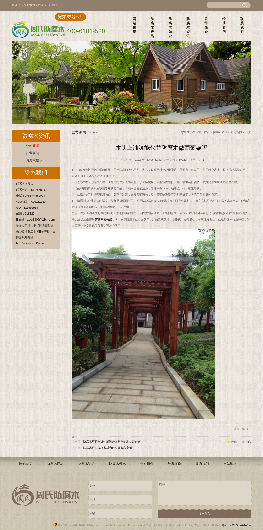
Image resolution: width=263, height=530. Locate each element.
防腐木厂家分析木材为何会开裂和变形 (107, 448)
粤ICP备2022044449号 (236, 525)
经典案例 (224, 25)
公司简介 (206, 25)
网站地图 (230, 464)
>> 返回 (93, 132)
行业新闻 (32, 153)
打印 (248, 442)
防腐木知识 (170, 27)
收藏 (234, 442)
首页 (207, 132)
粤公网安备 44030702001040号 (75, 525)
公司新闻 (32, 146)
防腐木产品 (152, 27)
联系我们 (242, 25)
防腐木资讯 (188, 27)
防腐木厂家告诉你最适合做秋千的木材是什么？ (113, 441)
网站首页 (134, 25)
